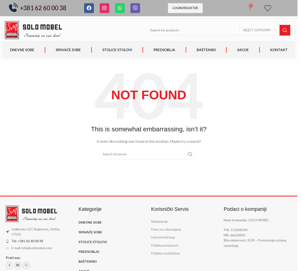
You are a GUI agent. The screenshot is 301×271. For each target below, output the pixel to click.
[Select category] (259, 30)
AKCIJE (243, 50)
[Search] (220, 30)
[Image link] (33, 30)
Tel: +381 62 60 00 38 (27, 241)
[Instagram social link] (26, 265)
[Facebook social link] (9, 265)
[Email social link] (17, 265)
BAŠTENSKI (206, 50)
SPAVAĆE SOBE (68, 50)
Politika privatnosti (164, 245)
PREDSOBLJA (164, 50)
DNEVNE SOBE (22, 50)
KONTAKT (279, 50)
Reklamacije (159, 221)
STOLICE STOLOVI (117, 50)
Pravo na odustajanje (166, 229)
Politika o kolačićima (165, 253)
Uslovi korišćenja (163, 237)
